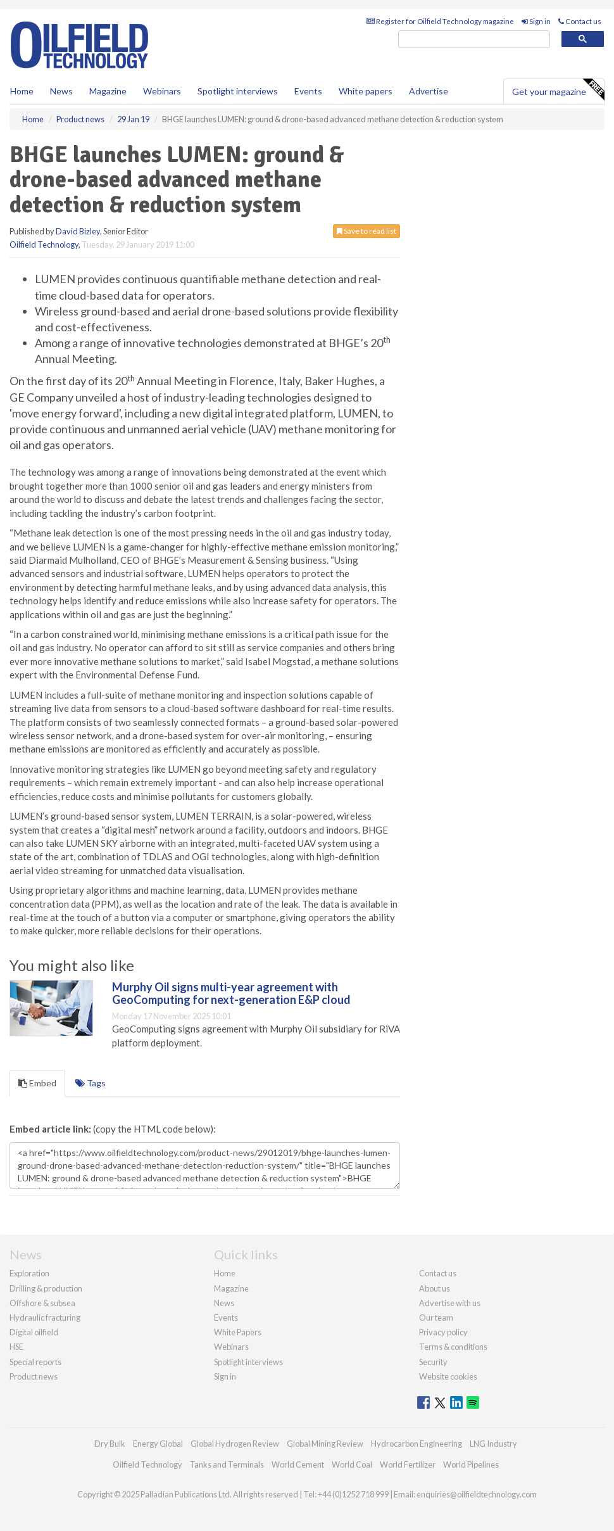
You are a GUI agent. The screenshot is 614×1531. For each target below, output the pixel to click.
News (224, 1303)
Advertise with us (449, 1303)
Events (308, 91)
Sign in (536, 21)
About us (434, 1288)
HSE (16, 1347)
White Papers (237, 1332)
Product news (33, 1376)
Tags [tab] (90, 1082)
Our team (436, 1317)
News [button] (61, 91)
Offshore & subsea (42, 1303)
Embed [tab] (37, 1082)
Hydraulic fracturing (44, 1317)
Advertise (428, 91)
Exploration (29, 1273)
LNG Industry (493, 1444)
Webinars (162, 91)
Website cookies (448, 1376)
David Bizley (78, 231)
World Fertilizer (407, 1464)
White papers (365, 91)
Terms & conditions (453, 1347)
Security (433, 1362)
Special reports (35, 1362)
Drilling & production (45, 1288)
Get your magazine (558, 90)
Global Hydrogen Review (235, 1444)
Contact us (579, 21)
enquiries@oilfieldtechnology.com (477, 1494)
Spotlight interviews (237, 91)
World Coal (352, 1464)
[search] (474, 39)
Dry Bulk (109, 1444)
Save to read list (366, 231)
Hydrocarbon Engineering (416, 1444)
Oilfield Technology (43, 244)
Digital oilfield (33, 1332)
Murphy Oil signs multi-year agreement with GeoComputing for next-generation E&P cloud (231, 993)
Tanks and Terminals (227, 1464)
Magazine (108, 91)
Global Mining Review (325, 1444)
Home (22, 91)
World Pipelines (471, 1464)
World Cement (298, 1464)
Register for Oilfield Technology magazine (440, 21)
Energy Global (158, 1444)
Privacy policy (443, 1332)
